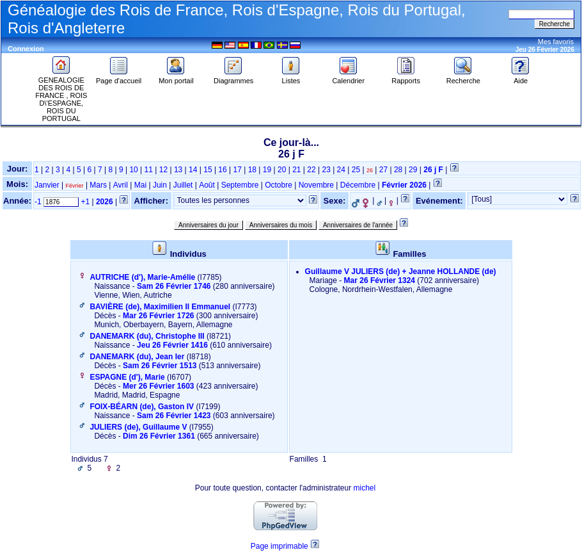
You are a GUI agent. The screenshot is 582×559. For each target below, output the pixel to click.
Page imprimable (279, 546)
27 (383, 169)
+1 (85, 201)
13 (178, 169)
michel (364, 487)
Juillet (183, 185)
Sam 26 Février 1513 (159, 365)
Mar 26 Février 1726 (158, 315)
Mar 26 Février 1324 (379, 280)
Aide (520, 77)
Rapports (405, 77)
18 (252, 169)
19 (267, 169)
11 (149, 169)
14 (193, 169)
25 (356, 169)
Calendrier (348, 77)
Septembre (240, 185)
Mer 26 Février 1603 (158, 386)
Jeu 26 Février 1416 (172, 345)
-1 (38, 201)
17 (237, 169)
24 (341, 169)
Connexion (26, 49)
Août (207, 185)
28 (398, 169)
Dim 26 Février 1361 (159, 436)
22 (311, 169)
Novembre (316, 185)
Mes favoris (556, 41)
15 (207, 169)
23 (326, 169)
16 (222, 169)
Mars (98, 185)
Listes (291, 77)
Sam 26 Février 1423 (173, 415)
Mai (140, 185)
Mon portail (176, 77)
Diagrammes (233, 77)
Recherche (463, 77)
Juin (160, 185)
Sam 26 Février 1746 (173, 286)
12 (163, 169)
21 (296, 169)
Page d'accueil (118, 77)
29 (413, 169)
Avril (120, 185)
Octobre (278, 185)
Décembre (357, 185)
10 (133, 169)
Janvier (47, 185)
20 (282, 169)
